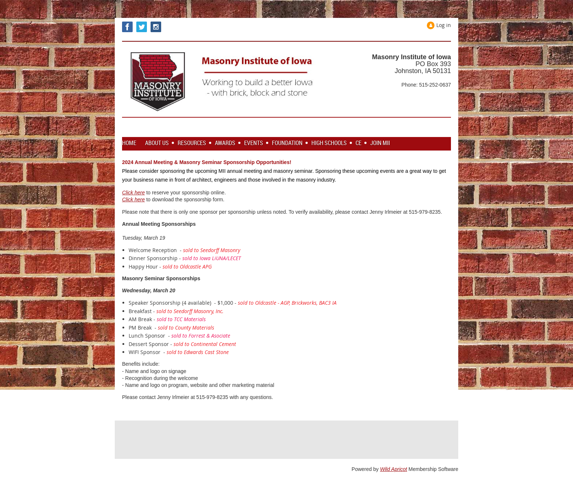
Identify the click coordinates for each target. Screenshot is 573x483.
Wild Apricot (393, 469)
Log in (443, 25)
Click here (133, 192)
